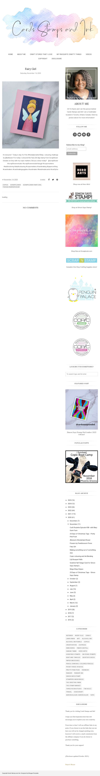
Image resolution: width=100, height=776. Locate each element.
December (73, 521)
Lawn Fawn (70, 638)
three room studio (74, 689)
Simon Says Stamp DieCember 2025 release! (81, 433)
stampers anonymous (75, 679)
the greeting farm (73, 682)
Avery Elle (79, 635)
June (71, 592)
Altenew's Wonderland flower (80, 540)
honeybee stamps (73, 654)
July (71, 589)
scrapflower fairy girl (32, 185)
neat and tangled (73, 657)
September (74, 582)
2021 (69, 514)
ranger (69, 673)
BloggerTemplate (33, 773)
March (72, 603)
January (72, 606)
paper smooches (72, 660)
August (72, 586)
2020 (69, 517)
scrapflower (15, 185)
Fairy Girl (73, 547)
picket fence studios (74, 667)
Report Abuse (70, 765)
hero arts (83, 651)
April (71, 599)
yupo (92, 695)
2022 (69, 510)
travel (69, 692)
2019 (69, 610)
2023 (69, 507)
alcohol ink (87, 638)
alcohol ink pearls (74, 642)
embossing (70, 648)
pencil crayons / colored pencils (79, 663)
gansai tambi (71, 651)
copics (5, 185)
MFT (78, 638)
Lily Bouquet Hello (76, 559)
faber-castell (82, 648)
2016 (69, 620)
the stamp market (73, 685)
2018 (69, 613)
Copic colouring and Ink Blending (81, 556)
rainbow (85, 670)
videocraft (78, 692)
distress (82, 645)
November (73, 524)
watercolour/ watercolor (77, 695)
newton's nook (89, 657)
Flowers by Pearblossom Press (81, 543)
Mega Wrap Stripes (76, 569)
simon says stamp (73, 676)
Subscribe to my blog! (75, 145)
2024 (69, 504)
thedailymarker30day (11, 187)
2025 (69, 500)
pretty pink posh (73, 670)
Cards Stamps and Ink (14, 773)
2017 (69, 616)
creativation (71, 645)
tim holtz (87, 689)
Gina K (88, 635)
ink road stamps (88, 654)
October (73, 579)
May (71, 596)
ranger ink (78, 673)
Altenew (69, 635)
